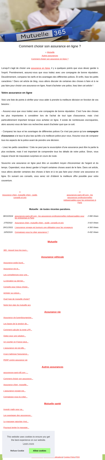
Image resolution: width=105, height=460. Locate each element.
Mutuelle (50, 52)
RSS (78, 457)
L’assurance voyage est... (14, 391)
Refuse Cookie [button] (17, 451)
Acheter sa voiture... (12, 293)
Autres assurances (50, 56)
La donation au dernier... (14, 281)
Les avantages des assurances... (17, 415)
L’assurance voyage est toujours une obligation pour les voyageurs (44, 227)
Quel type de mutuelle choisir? (16, 299)
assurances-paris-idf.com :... (15, 372)
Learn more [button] (28, 444)
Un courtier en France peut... (15, 342)
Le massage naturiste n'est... (16, 421)
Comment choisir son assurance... (18, 379)
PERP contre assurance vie (15, 360)
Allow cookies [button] (39, 451)
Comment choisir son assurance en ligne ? (49, 59)
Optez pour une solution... (14, 336)
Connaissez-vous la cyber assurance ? (32, 232)
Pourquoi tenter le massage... (16, 427)
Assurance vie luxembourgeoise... (18, 317)
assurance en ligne (40, 68)
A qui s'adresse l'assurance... (16, 354)
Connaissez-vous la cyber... (15, 397)
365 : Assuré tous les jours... (15, 250)
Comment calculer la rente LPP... (17, 330)
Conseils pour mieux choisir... (16, 287)
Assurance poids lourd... (13, 263)
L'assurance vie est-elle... (14, 348)
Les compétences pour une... (16, 275)
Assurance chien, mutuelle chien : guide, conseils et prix (20, 196)
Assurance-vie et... (11, 269)
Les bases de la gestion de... (15, 324)
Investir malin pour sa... (13, 409)
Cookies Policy (69, 457)
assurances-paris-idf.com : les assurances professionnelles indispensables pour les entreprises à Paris (80, 199)
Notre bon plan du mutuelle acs (17, 305)
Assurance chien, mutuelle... (15, 385)
